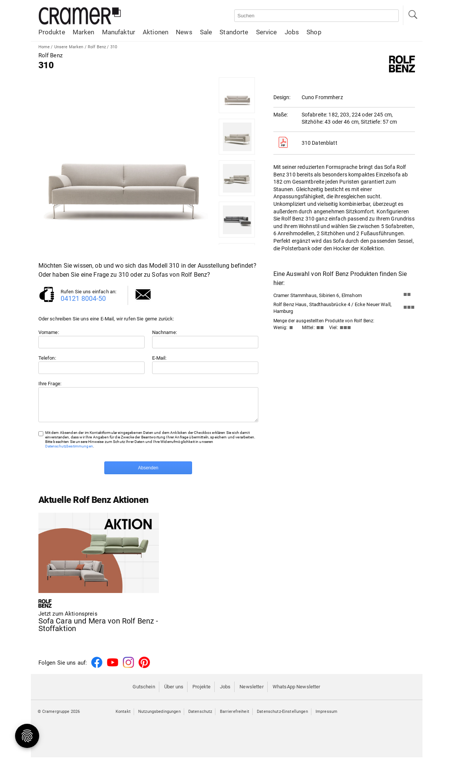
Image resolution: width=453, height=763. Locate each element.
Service (266, 32)
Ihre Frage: (50, 383)
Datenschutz (200, 717)
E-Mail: (159, 358)
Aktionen (155, 32)
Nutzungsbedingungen (159, 717)
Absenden (148, 473)
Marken (84, 32)
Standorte (234, 32)
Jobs (292, 32)
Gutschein (144, 692)
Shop (314, 32)
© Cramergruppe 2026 (59, 717)
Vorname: (48, 332)
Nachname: (164, 332)
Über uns (173, 692)
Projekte (201, 692)
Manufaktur (118, 32)
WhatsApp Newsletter (296, 692)
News (184, 32)
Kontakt (123, 717)
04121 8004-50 (83, 298)
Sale (206, 32)
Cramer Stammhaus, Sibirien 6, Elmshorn (317, 295)
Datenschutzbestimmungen (69, 452)
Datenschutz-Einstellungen (282, 717)
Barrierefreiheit (234, 717)
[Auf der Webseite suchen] (316, 15)
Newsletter (251, 692)
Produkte (51, 32)
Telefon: (47, 358)
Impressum (326, 717)
